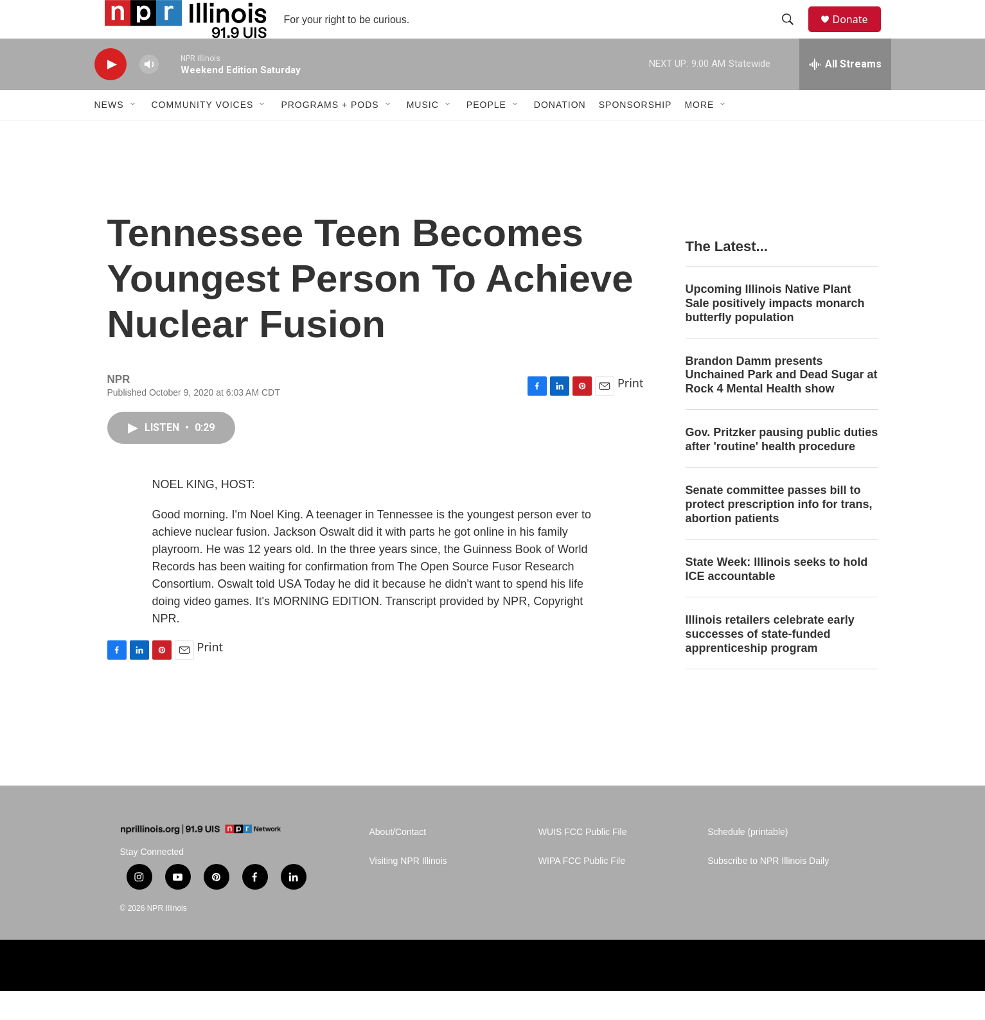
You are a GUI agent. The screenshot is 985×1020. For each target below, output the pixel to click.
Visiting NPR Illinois (408, 890)
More (699, 133)
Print (630, 411)
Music (423, 133)
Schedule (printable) (747, 861)
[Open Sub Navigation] (134, 133)
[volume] (149, 93)
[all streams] (845, 93)
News (109, 133)
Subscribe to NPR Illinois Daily (768, 890)
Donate (858, 33)
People (486, 133)
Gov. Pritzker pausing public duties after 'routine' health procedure (782, 468)
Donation (560, 133)
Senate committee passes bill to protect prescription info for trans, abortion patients (779, 533)
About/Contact (398, 861)
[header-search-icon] (794, 34)
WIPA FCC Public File (581, 890)
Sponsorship (635, 133)
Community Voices (203, 133)
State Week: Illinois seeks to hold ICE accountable (777, 598)
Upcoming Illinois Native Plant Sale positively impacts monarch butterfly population (775, 332)
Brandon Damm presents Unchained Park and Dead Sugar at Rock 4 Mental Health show (782, 404)
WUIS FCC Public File (582, 861)
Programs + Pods (329, 133)
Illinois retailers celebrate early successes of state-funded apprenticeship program (770, 662)
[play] (110, 93)
